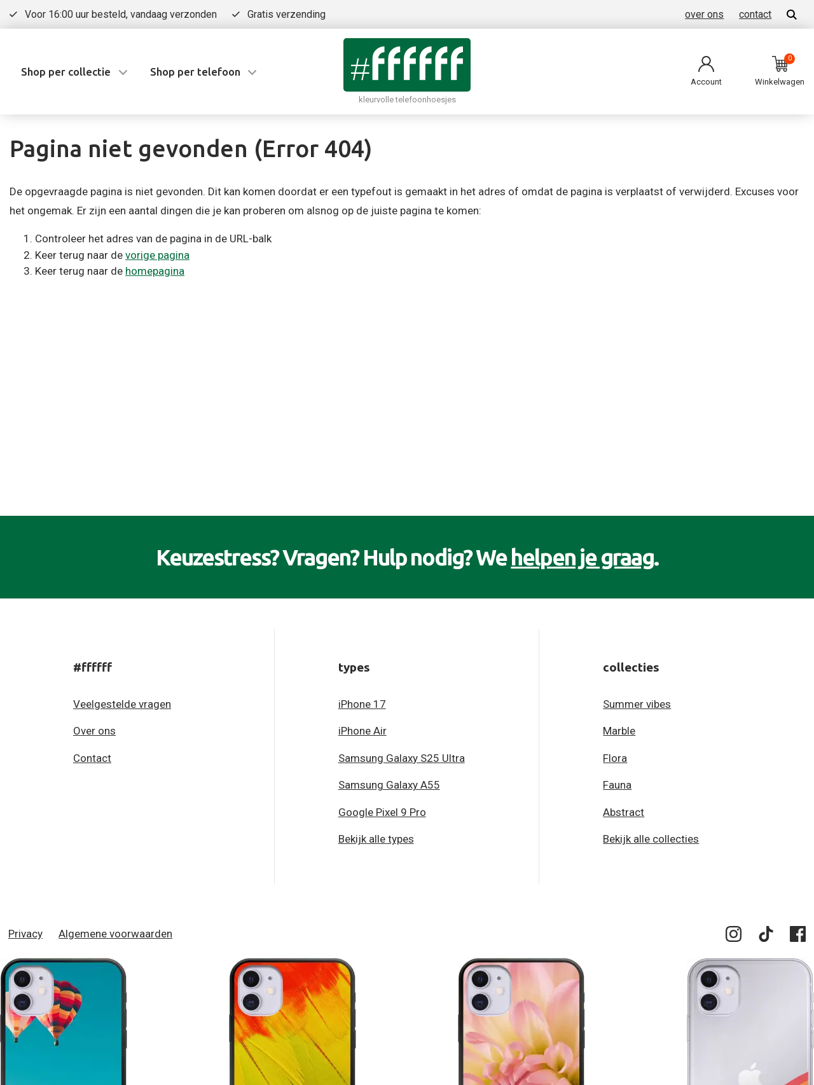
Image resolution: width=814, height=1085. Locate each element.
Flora (615, 758)
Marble (619, 730)
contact (755, 14)
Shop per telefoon (195, 72)
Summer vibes (637, 704)
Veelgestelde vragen (122, 704)
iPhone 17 (362, 704)
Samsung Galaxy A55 (389, 784)
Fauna (617, 784)
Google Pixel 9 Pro (382, 812)
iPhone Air (362, 730)
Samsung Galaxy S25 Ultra (401, 758)
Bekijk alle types (376, 839)
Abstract (623, 812)
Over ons (94, 730)
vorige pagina (157, 255)
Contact (92, 758)
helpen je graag (582, 557)
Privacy (25, 933)
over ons (704, 14)
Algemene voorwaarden (115, 933)
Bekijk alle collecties (651, 839)
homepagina (154, 271)
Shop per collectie (66, 72)
